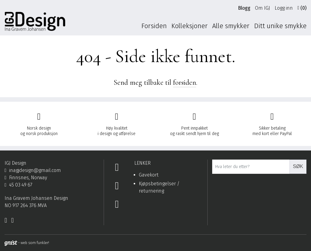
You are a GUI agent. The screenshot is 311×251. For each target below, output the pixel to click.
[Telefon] (52, 185)
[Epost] (52, 170)
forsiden (184, 82)
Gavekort (149, 175)
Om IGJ (262, 8)
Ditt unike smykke (280, 26)
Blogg (244, 8)
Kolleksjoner (189, 26)
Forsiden (154, 26)
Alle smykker (230, 26)
